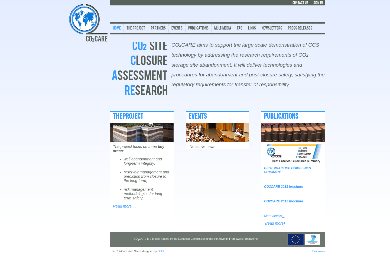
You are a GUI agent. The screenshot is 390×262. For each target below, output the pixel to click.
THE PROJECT (128, 117)
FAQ (239, 28)
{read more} (275, 223)
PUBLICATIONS (281, 117)
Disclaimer (318, 251)
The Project (135, 28)
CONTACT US (300, 3)
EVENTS (197, 117)
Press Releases (300, 28)
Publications (198, 28)
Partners (158, 28)
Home (117, 28)
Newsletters (272, 28)
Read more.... (124, 206)
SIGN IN (318, 3)
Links (252, 28)
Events (177, 28)
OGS (161, 251)
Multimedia (222, 28)
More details (274, 216)
